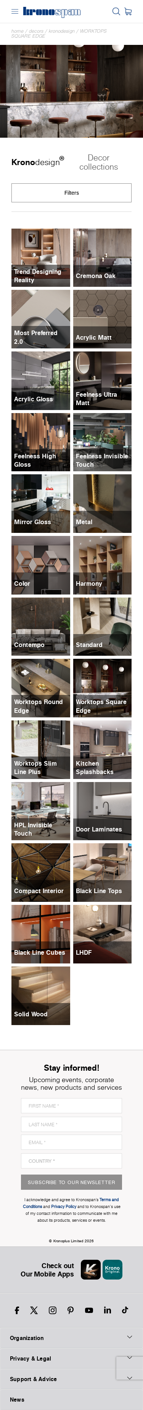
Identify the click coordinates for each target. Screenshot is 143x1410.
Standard (89, 644)
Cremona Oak (96, 275)
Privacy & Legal (71, 1358)
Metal (84, 521)
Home (17, 31)
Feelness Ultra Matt (96, 398)
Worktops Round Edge (38, 706)
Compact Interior (39, 890)
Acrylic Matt (94, 337)
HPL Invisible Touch (33, 829)
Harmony (89, 583)
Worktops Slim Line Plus (35, 767)
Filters (71, 193)
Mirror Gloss (32, 521)
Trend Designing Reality (37, 276)
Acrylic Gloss (33, 399)
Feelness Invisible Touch (102, 460)
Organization (71, 1338)
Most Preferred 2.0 (36, 337)
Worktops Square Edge (101, 706)
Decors (36, 31)
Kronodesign (62, 31)
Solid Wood (31, 1014)
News (17, 1400)
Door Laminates (99, 829)
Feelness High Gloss (35, 460)
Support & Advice (71, 1379)
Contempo (29, 644)
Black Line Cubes (39, 952)
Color (22, 583)
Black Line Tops (99, 890)
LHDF (84, 952)
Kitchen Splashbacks (95, 767)
